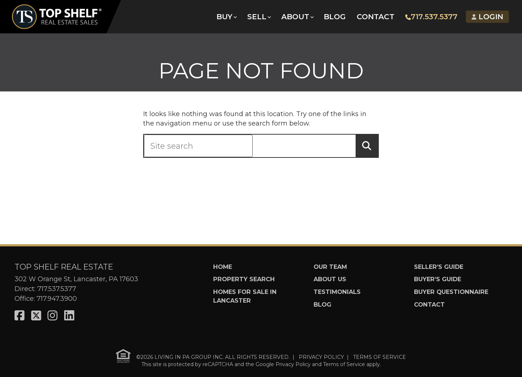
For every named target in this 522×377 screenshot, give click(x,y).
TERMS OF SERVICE (379, 357)
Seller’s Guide (438, 266)
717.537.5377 (430, 18)
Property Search (244, 279)
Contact (375, 18)
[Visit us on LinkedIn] (69, 315)
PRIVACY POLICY (321, 357)
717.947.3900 (57, 299)
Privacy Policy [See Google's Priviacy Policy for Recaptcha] (293, 364)
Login (486, 18)
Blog (336, 18)
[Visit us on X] (36, 315)
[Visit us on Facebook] (19, 315)
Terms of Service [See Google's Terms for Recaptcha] (344, 364)
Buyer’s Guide (437, 279)
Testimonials (337, 291)
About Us (330, 279)
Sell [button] (258, 18)
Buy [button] (226, 18)
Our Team (330, 266)
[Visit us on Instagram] (52, 315)
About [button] (296, 18)
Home (222, 266)
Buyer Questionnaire (451, 291)
